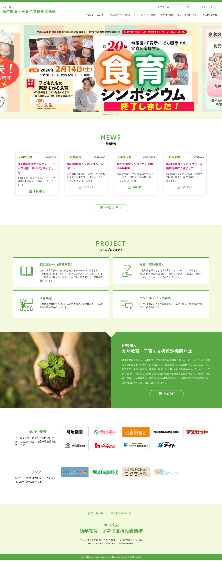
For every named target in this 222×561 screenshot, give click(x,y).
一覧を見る (111, 207)
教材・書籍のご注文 (188, 14)
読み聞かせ (116, 14)
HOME (89, 14)
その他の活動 (209, 14)
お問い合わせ (207, 7)
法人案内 (101, 14)
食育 (127, 14)
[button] (105, 114)
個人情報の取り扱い (122, 514)
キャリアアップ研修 (144, 14)
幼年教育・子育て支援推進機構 (30, 12)
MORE (166, 394)
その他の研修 (166, 14)
